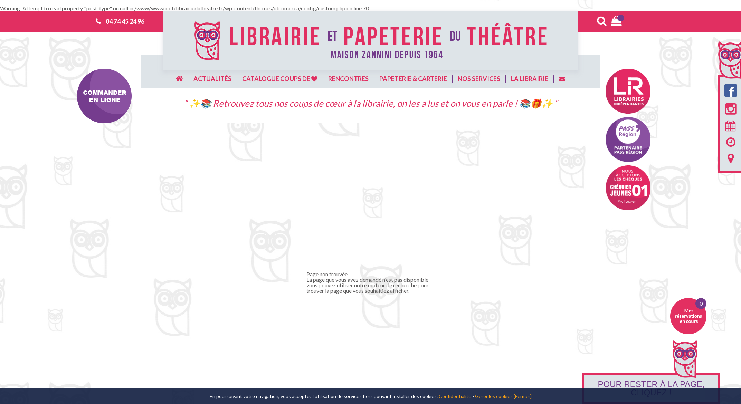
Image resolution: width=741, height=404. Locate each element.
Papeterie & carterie (413, 79)
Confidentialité (455, 396)
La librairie (529, 79)
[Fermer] (523, 396)
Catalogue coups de (279, 79)
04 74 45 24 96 (125, 21)
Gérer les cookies (494, 396)
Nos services (479, 79)
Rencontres (348, 79)
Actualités (212, 79)
